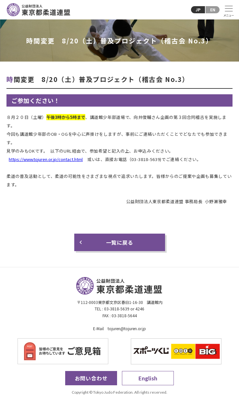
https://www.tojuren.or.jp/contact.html (46, 159)
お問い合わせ (91, 378)
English (147, 378)
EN (212, 9)
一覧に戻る (119, 242)
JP (198, 9)
